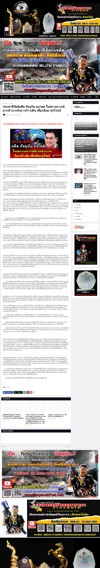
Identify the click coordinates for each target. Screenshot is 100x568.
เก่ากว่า (68, 446)
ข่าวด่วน (76, 210)
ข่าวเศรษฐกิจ (77, 219)
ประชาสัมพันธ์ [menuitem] (74, 97)
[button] (2, 97)
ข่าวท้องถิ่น (77, 216)
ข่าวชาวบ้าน (77, 207)
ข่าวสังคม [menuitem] (34, 97)
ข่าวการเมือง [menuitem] (26, 97)
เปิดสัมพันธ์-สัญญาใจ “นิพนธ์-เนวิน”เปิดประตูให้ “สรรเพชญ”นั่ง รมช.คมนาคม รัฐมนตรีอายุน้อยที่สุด (13, 416)
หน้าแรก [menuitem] (6, 97)
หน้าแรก (5, 103)
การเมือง (10, 103)
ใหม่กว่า (4, 446)
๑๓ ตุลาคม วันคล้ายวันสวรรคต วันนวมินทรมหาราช (86, 125)
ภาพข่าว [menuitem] (89, 97)
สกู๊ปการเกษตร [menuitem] (42, 97)
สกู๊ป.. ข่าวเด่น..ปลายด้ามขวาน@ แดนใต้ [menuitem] (58, 97)
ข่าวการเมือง (77, 205)
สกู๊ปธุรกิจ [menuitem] (82, 97)
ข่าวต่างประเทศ (78, 213)
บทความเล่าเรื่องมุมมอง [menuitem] (11, 101)
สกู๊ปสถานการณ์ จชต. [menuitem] (15, 97)
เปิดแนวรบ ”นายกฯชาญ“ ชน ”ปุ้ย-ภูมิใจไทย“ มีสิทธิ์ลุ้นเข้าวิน (57, 415)
